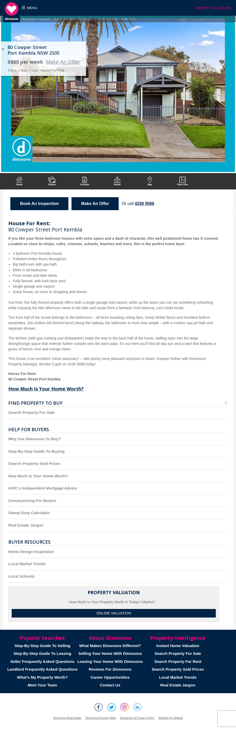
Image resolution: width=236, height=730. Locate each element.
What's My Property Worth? (42, 677)
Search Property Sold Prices (34, 463)
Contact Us (110, 685)
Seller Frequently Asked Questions (42, 661)
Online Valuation (113, 613)
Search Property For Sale (31, 412)
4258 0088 (144, 203)
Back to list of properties (2, 49)
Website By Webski (170, 717)
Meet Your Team (42, 685)
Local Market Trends (27, 564)
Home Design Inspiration (31, 551)
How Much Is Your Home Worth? (46, 389)
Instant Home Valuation (177, 645)
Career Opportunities (110, 677)
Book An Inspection (39, 203)
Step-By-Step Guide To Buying (36, 451)
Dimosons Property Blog (100, 717)
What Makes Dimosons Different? (110, 645)
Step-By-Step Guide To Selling (42, 645)
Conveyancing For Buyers (32, 500)
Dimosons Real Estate (67, 717)
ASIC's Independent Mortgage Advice (42, 488)
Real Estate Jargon (25, 525)
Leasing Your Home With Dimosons (110, 661)
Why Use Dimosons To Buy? (34, 439)
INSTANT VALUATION (213, 8)
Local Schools (21, 576)
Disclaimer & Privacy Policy (137, 717)
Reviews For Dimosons (110, 669)
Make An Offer (63, 61)
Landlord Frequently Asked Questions (42, 669)
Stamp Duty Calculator (29, 513)
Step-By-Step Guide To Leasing (42, 653)
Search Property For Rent (177, 661)
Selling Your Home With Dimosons (110, 653)
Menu (32, 8)
